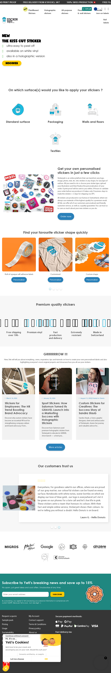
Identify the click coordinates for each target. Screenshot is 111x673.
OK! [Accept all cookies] (46, 659)
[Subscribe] (57, 594)
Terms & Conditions (37, 624)
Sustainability (8, 632)
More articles (55, 447)
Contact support (36, 620)
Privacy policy (35, 628)
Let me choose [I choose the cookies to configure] (17, 659)
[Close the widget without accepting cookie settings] (17, 635)
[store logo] (10, 20)
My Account (34, 616)
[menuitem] (33, 11)
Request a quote (9, 616)
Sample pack (7, 620)
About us (33, 632)
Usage (4, 628)
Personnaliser (19, 279)
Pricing (5, 624)
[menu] (64, 16)
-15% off (87, 9)
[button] (5, 668)
